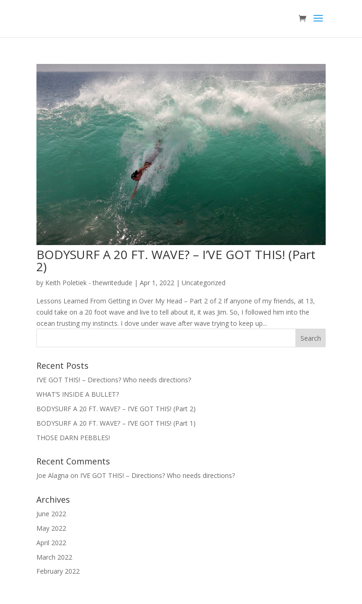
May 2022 (51, 528)
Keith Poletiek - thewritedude (88, 282)
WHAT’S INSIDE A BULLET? (77, 394)
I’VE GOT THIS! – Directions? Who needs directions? (113, 379)
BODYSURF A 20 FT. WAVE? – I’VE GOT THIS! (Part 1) (116, 423)
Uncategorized (203, 282)
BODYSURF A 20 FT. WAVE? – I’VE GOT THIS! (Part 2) (175, 260)
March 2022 (54, 557)
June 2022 (51, 513)
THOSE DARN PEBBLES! (73, 437)
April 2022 (51, 542)
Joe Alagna (52, 475)
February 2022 (58, 571)
